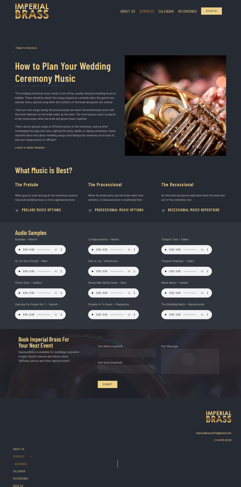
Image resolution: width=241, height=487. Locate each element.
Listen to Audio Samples (30, 147)
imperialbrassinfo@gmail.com (213, 433)
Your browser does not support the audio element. (40, 249)
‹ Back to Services (26, 48)
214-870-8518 (222, 440)
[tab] (47, 210)
